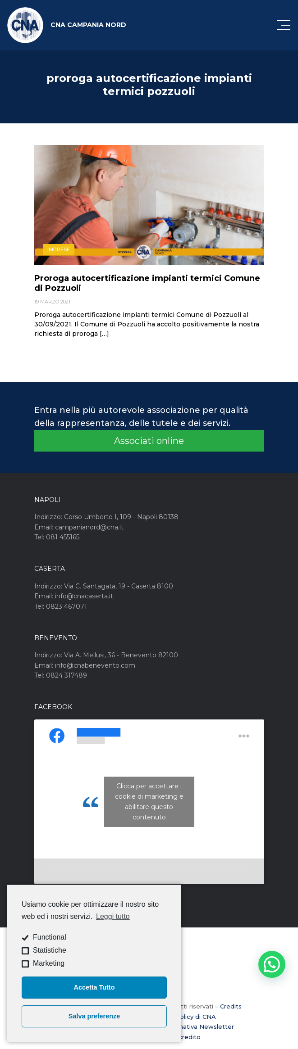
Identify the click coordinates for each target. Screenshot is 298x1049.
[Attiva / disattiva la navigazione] (283, 25)
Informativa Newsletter (198, 1026)
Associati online (149, 440)
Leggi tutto (113, 916)
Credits (231, 1006)
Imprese (58, 249)
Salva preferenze (94, 1016)
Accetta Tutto (94, 987)
